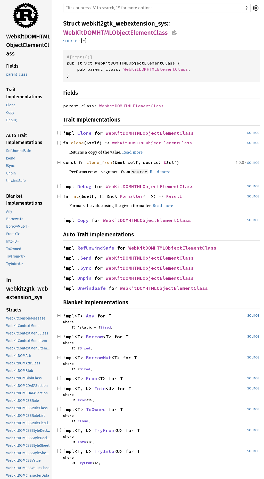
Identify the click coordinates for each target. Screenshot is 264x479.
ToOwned (13, 249)
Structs (13, 310)
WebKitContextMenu (22, 326)
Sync (86, 268)
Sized (105, 327)
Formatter (131, 196)
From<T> (13, 234)
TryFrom (104, 430)
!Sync (10, 166)
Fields (12, 66)
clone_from (99, 162)
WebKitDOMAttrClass (23, 363)
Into (100, 389)
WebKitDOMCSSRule (22, 400)
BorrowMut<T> (17, 226)
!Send (10, 158)
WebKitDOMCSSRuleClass (27, 408)
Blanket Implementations (24, 199)
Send (86, 258)
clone (77, 142)
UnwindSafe (16, 181)
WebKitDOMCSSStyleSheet (28, 445)
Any (9, 211)
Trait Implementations (24, 93)
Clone (10, 105)
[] (83, 41)
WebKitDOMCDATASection (27, 386)
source (70, 41)
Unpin (11, 173)
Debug (11, 120)
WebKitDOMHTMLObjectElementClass (28, 45)
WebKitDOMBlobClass (24, 378)
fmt (75, 196)
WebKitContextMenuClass (27, 333)
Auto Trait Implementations (24, 139)
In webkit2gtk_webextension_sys (27, 289)
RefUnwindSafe (18, 151)
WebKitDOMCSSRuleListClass (29, 423)
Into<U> (12, 241)
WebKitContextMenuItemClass (29, 348)
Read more (132, 152)
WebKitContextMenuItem (26, 341)
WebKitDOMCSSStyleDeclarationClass (29, 438)
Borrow (94, 337)
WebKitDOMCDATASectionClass (29, 393)
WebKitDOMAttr (18, 356)
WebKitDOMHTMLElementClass (155, 69)
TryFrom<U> (15, 256)
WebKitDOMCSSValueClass (28, 468)
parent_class (16, 74)
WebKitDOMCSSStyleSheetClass (29, 453)
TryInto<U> (14, 264)
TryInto (104, 451)
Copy (10, 112)
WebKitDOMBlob (19, 371)
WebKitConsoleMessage (25, 318)
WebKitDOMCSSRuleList (25, 415)
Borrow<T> (14, 219)
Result (174, 196)
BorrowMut (98, 358)
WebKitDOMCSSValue (23, 460)
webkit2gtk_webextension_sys (124, 23)
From (91, 378)
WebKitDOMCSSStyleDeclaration (29, 430)
